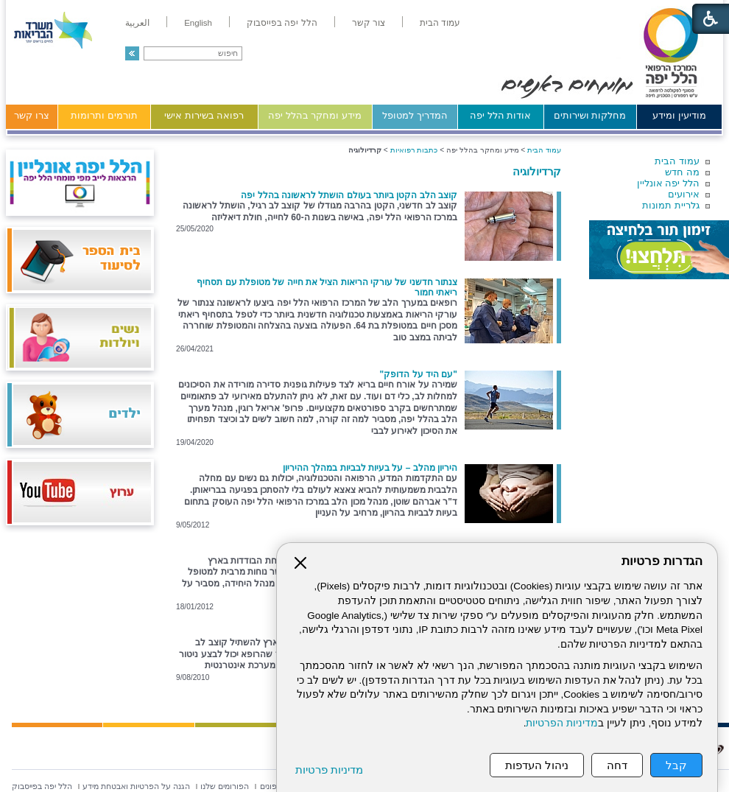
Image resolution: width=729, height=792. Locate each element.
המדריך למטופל (415, 115)
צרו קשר (31, 115)
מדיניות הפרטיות (562, 723)
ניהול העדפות (536, 765)
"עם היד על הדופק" (418, 374)
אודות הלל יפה (500, 115)
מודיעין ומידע (679, 115)
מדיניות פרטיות (329, 769)
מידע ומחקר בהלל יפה (315, 115)
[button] (132, 53)
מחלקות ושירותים (590, 115)
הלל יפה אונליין (668, 183)
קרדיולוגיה (537, 171)
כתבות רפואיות (414, 150)
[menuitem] (440, 23)
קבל (676, 765)
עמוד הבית (677, 161)
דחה (617, 765)
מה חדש (682, 172)
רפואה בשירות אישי (204, 115)
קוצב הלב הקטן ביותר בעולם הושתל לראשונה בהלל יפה (349, 195)
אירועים (684, 194)
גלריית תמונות (671, 205)
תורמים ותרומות (104, 115)
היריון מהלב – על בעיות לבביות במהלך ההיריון (370, 468)
